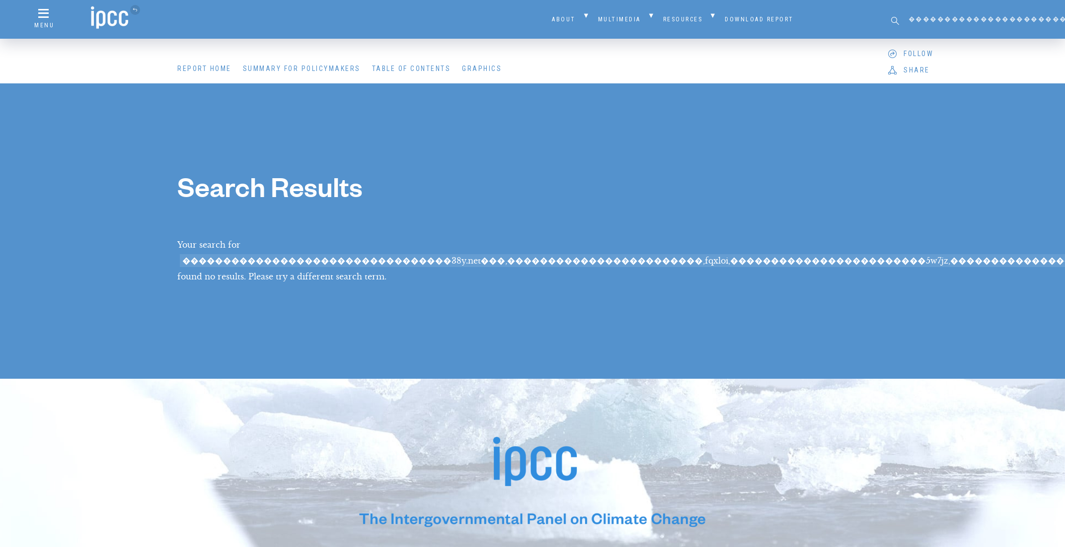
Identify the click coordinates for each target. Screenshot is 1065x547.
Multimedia (619, 19)
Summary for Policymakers (302, 68)
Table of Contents (411, 68)
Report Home (204, 68)
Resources (683, 19)
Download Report (759, 19)
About (564, 19)
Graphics (482, 68)
